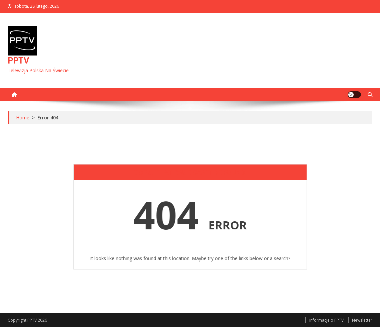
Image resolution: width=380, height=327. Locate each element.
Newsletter (362, 320)
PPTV (18, 61)
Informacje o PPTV (326, 320)
